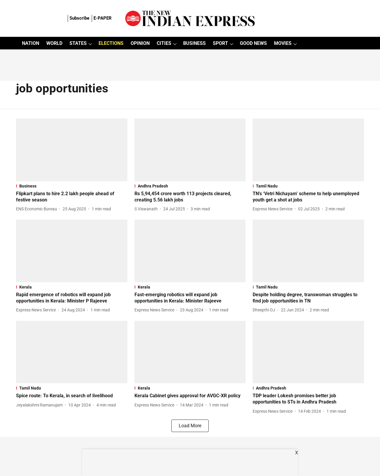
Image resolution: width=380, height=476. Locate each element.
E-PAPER (103, 18)
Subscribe (79, 18)
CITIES (164, 43)
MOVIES (283, 43)
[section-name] (71, 186)
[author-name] (37, 209)
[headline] (71, 197)
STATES (78, 43)
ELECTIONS (111, 43)
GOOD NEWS (253, 43)
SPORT (220, 43)
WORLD (54, 43)
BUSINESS (194, 43)
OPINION (140, 43)
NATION (30, 43)
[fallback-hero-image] (71, 150)
